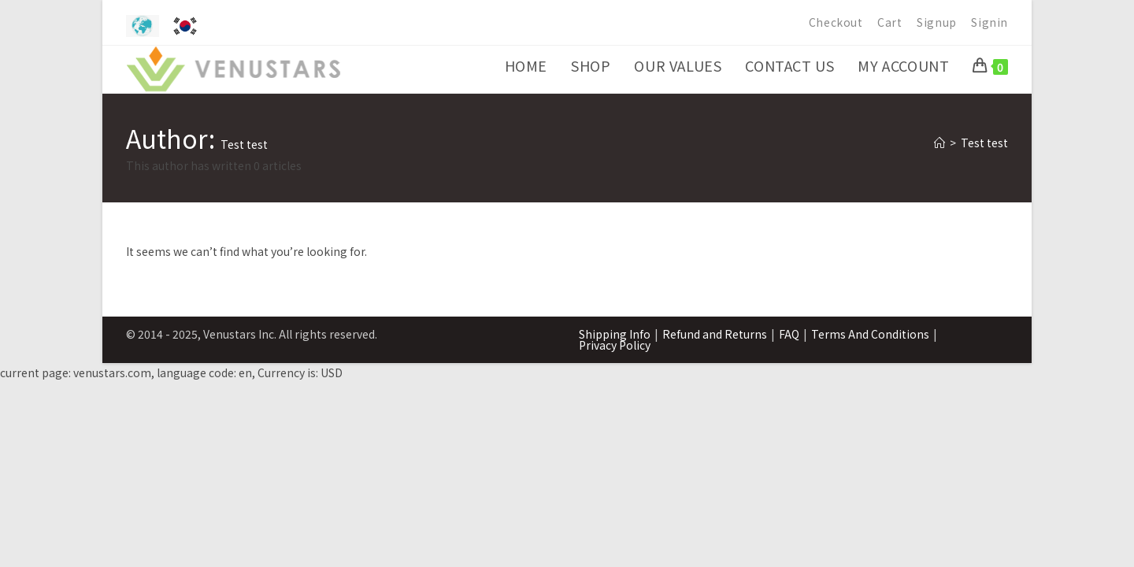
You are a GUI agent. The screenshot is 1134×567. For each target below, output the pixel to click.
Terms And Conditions (870, 334)
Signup (937, 22)
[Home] (939, 142)
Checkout (836, 22)
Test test (984, 142)
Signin (989, 22)
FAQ (789, 334)
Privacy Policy (614, 345)
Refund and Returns (714, 334)
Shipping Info (614, 334)
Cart (889, 22)
